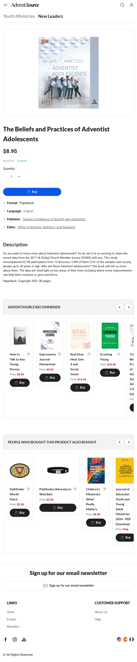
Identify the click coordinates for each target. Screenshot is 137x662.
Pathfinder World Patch (17, 494)
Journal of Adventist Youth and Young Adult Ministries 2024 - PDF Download (123, 506)
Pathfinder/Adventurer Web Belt (55, 491)
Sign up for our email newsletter (68, 585)
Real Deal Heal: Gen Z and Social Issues (77, 364)
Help (98, 619)
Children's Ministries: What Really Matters (93, 499)
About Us (101, 612)
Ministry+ (13, 626)
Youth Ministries (19, 16)
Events (11, 619)
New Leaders (50, 16)
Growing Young (106, 356)
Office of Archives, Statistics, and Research (46, 227)
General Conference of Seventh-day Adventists (54, 219)
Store (10, 612)
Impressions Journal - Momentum (47, 359)
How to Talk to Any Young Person (17, 361)
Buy (32, 192)
